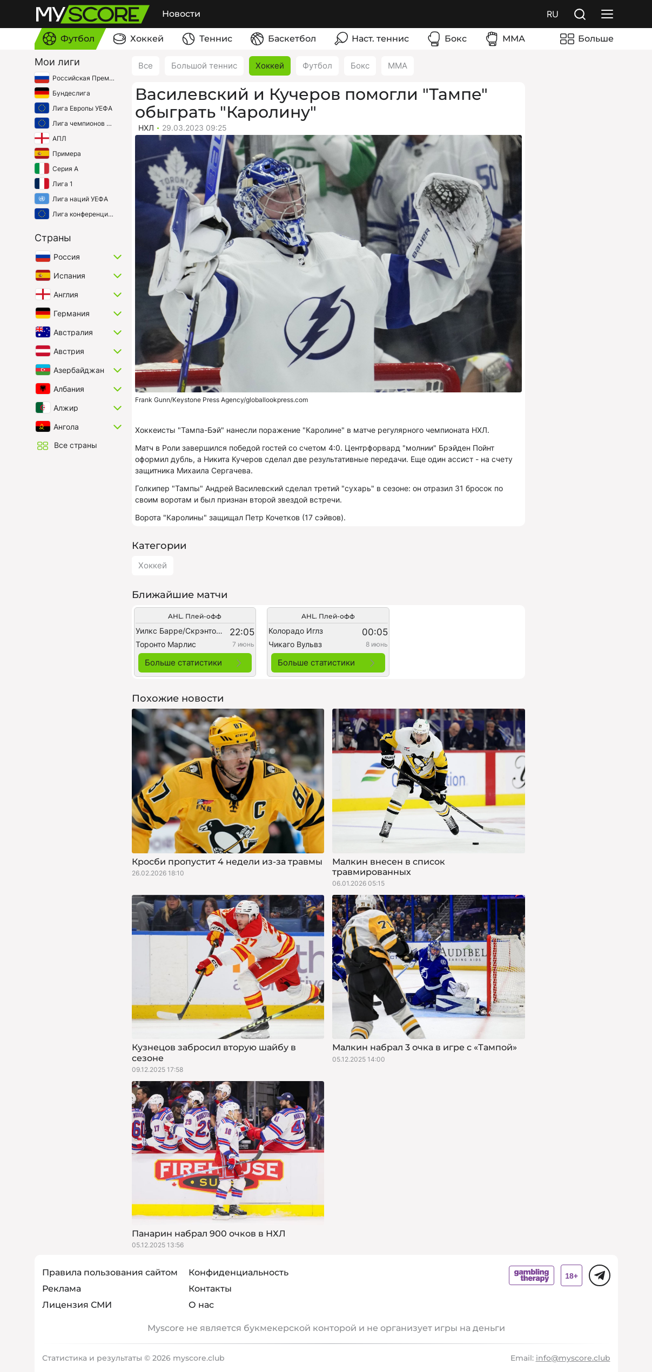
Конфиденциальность (238, 1272)
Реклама (61, 1288)
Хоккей (270, 65)
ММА (397, 65)
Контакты (210, 1288)
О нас (201, 1305)
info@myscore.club (573, 1358)
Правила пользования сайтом (110, 1272)
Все (145, 65)
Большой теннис (204, 65)
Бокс (360, 65)
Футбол (317, 65)
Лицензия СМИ (77, 1305)
